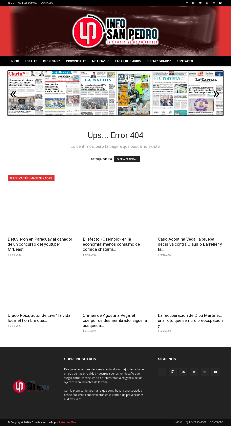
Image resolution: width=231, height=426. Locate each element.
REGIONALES (52, 61)
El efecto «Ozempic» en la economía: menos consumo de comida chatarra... (111, 244)
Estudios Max (67, 422)
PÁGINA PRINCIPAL (127, 159)
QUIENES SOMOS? (27, 2)
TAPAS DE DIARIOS (128, 61)
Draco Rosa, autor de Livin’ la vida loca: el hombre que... (39, 318)
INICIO (11, 2)
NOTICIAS (100, 61)
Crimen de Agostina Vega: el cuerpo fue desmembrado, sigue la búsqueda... (115, 320)
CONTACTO (47, 2)
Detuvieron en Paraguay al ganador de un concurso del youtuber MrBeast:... (40, 244)
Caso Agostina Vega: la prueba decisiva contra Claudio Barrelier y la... (190, 244)
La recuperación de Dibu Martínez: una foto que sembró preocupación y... (190, 320)
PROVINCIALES (76, 61)
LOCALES (31, 61)
